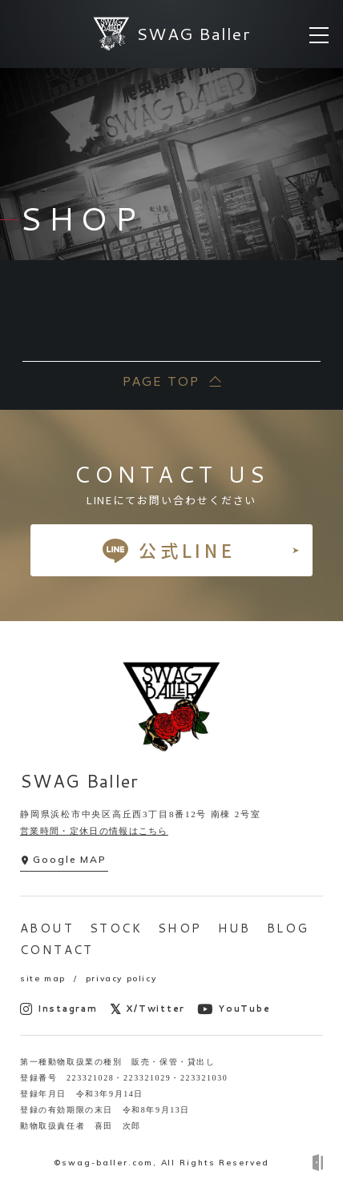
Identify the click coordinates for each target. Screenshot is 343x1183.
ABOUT (47, 928)
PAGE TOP (160, 380)
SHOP (180, 928)
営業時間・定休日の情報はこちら (94, 831)
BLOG (288, 928)
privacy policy (121, 978)
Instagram (59, 1009)
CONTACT (57, 949)
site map (43, 978)
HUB (234, 928)
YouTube (233, 1009)
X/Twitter (148, 1009)
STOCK (116, 928)
